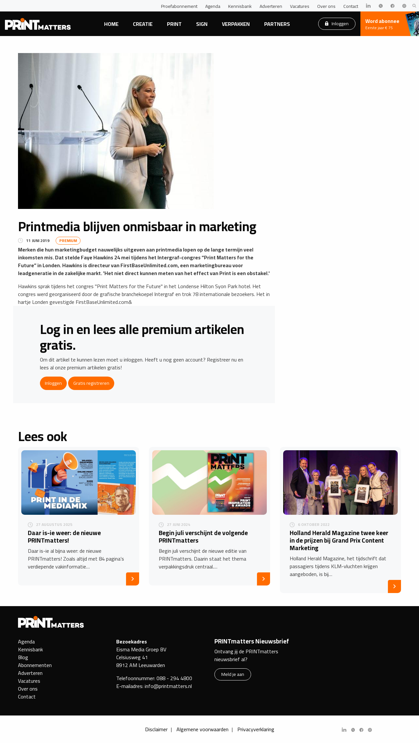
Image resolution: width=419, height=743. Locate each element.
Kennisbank (240, 6)
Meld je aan (232, 674)
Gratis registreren (91, 383)
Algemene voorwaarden (202, 729)
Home (111, 24)
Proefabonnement (179, 6)
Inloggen (337, 23)
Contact (350, 6)
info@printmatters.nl (168, 686)
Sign (202, 24)
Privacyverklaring (255, 729)
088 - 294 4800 (174, 678)
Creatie (143, 24)
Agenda (212, 6)
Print (174, 24)
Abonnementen (35, 665)
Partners (277, 24)
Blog (23, 657)
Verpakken (236, 24)
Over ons (326, 6)
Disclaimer (156, 729)
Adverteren (271, 6)
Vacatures (299, 6)
